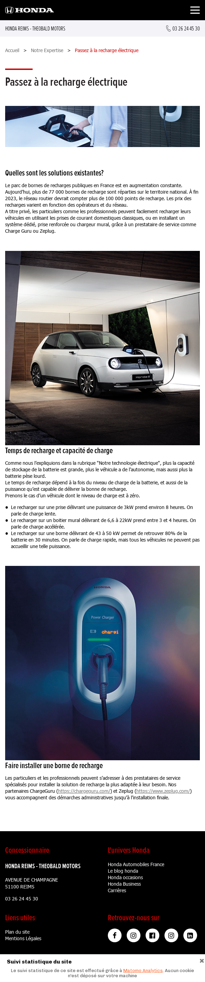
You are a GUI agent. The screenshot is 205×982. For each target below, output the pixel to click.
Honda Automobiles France (136, 864)
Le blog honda (123, 871)
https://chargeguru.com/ (84, 791)
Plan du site (17, 932)
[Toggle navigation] (195, 11)
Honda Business (124, 884)
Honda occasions (125, 877)
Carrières (117, 890)
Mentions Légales (23, 938)
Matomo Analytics (143, 970)
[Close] (201, 960)
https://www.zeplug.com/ (163, 791)
